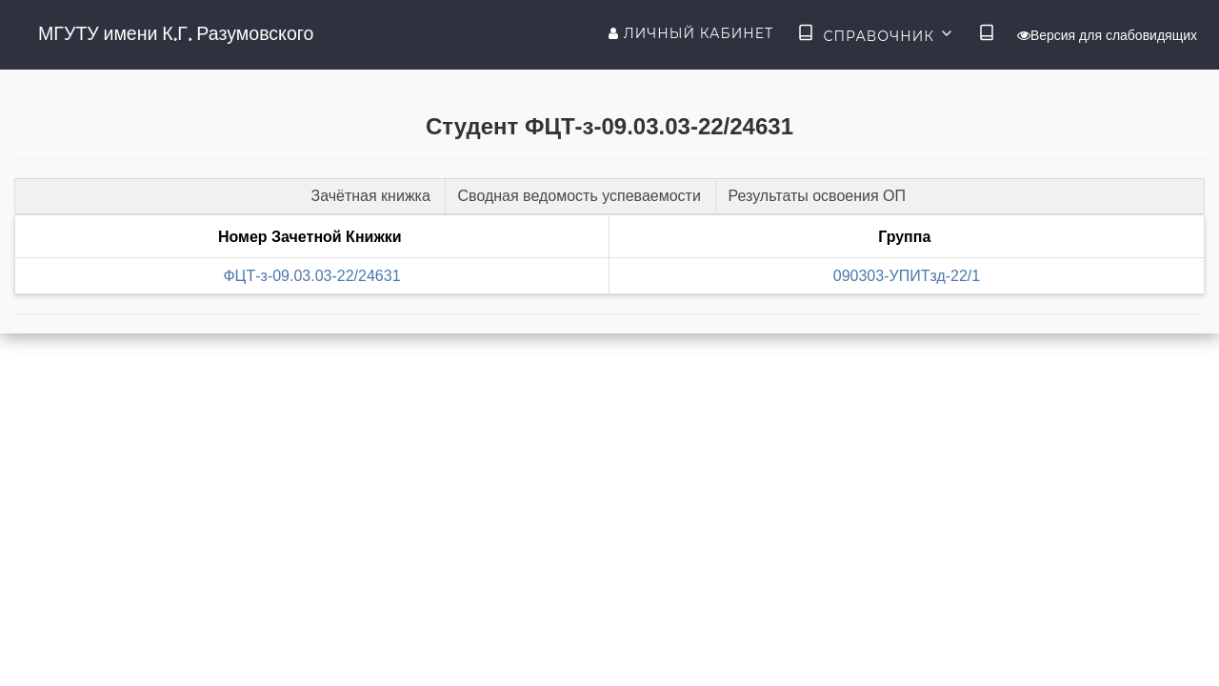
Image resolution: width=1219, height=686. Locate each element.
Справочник (875, 34)
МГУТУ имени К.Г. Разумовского (175, 33)
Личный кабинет (691, 33)
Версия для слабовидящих (1107, 35)
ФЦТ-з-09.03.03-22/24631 (311, 276)
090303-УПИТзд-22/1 (906, 276)
